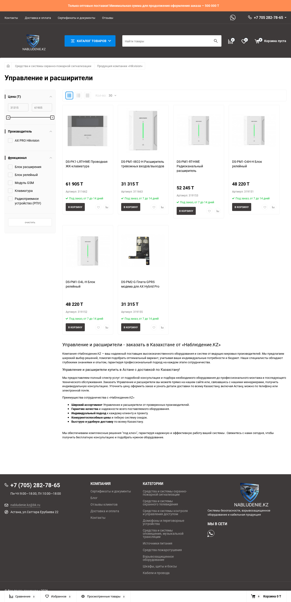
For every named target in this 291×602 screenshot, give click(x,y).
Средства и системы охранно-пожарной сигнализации (53, 66)
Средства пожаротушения (162, 550)
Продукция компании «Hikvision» (120, 66)
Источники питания (157, 543)
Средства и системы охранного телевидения (160, 502)
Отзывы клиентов (104, 504)
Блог (94, 497)
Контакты (11, 18)
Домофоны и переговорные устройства (163, 522)
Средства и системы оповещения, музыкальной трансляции (163, 533)
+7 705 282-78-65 (268, 17)
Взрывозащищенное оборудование (158, 558)
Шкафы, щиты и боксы (160, 566)
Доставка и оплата (38, 18)
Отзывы (107, 18)
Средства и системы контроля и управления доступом (165, 512)
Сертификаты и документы (76, 18)
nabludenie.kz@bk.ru (25, 505)
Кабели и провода (156, 572)
